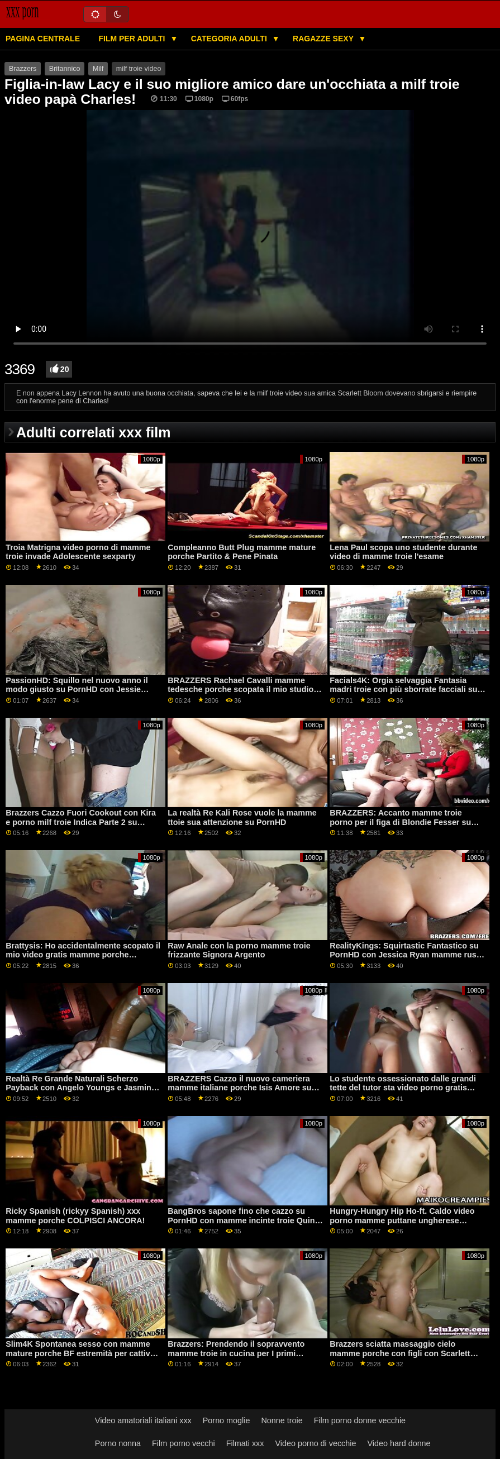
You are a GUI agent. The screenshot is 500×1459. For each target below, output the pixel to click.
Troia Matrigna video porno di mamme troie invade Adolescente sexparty (78, 552)
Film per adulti (132, 38)
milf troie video (138, 69)
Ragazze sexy (324, 38)
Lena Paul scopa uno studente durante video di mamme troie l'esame (403, 552)
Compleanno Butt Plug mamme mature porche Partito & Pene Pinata (242, 552)
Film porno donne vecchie (360, 1420)
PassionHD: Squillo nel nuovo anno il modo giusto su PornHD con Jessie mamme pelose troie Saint (77, 689)
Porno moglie (226, 1420)
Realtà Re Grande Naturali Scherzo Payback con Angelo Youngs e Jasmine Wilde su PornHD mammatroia (81, 1088)
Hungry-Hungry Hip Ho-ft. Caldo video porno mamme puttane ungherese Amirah (402, 1220)
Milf (98, 69)
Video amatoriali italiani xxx (143, 1420)
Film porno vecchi (183, 1443)
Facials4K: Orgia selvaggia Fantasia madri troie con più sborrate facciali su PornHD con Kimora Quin (403, 689)
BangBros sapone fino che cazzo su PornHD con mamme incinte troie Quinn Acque (244, 1220)
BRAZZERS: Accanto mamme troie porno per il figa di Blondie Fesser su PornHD (400, 822)
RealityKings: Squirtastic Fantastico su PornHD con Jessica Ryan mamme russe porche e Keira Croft (407, 955)
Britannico (64, 69)
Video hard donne (398, 1443)
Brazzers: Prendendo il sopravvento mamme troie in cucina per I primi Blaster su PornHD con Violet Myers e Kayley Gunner (239, 1357)
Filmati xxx (245, 1443)
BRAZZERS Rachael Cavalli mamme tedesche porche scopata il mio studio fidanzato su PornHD (240, 689)
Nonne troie (281, 1420)
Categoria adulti (230, 38)
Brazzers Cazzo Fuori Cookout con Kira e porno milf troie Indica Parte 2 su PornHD (81, 822)
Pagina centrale (43, 38)
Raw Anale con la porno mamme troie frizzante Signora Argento (239, 950)
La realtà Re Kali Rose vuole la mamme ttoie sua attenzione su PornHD (242, 817)
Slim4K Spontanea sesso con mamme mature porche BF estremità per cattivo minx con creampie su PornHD (80, 1353)
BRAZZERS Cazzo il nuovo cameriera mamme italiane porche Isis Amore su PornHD (239, 1088)
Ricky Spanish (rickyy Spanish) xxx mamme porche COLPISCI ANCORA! (75, 1216)
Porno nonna (118, 1443)
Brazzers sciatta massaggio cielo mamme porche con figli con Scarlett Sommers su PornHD (400, 1353)
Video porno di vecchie (315, 1443)
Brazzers (22, 69)
